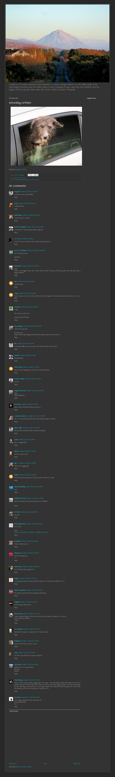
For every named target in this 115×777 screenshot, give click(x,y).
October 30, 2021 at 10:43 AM (35, 227)
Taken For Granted (19, 590)
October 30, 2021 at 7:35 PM (34, 499)
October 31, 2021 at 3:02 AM (31, 629)
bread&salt (17, 541)
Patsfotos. (17, 307)
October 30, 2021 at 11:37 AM (26, 282)
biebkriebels (18, 215)
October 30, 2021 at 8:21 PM (34, 524)
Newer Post (13, 764)
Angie (16, 293)
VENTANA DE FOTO (20, 499)
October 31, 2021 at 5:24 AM (30, 641)
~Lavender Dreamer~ (20, 416)
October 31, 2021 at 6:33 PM (31, 680)
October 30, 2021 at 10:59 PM (31, 567)
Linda (16, 440)
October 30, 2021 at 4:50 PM (27, 463)
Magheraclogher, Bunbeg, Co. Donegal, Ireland (27, 180)
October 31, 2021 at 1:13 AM (34, 590)
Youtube (45, 532)
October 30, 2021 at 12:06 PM (27, 293)
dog (15, 178)
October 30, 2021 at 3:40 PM (26, 440)
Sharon (16, 451)
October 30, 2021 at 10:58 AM (25, 239)
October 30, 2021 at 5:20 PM (27, 475)
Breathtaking (18, 680)
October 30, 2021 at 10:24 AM (31, 215)
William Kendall (19, 379)
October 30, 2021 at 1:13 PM (31, 367)
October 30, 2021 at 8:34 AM (29, 192)
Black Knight (18, 428)
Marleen (16, 356)
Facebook (31, 532)
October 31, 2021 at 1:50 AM (29, 602)
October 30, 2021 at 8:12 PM (29, 512)
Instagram (38, 532)
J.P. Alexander (18, 629)
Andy (15, 204)
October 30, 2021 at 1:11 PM (28, 356)
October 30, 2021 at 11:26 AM (36, 251)
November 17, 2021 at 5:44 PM (30, 698)
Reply (16, 197)
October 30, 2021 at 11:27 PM (28, 579)
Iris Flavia (17, 512)
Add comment (14, 711)
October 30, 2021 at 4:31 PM (27, 451)
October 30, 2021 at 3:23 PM (36, 416)
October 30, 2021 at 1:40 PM (33, 379)
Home (45, 764)
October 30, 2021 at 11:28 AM (30, 266)
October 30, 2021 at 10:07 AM (26, 204)
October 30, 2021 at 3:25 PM (31, 428)
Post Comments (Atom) (24, 767)
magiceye (17, 602)
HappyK (16, 579)
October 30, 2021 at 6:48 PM (34, 487)
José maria (17, 665)
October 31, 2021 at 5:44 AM (26, 653)
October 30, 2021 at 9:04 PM (30, 541)
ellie (15, 344)
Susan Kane (17, 567)
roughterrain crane (20, 391)
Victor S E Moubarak (20, 251)
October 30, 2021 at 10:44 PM (30, 553)
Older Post (77, 764)
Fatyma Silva (18, 614)
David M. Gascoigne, (20, 227)
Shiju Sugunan (18, 326)
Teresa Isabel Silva (19, 524)
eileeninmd (17, 266)
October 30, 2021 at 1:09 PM (25, 344)
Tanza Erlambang (19, 487)
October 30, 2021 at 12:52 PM (32, 326)
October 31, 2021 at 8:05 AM (30, 665)
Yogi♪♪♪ (16, 463)
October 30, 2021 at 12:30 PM (29, 307)
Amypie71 (17, 192)
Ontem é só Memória (20, 532)
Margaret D (17, 641)
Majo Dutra (17, 553)
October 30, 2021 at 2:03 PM (35, 391)
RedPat (16, 475)
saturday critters (20, 169)
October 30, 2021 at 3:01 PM (30, 404)
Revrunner (17, 404)
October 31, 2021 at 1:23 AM (31, 614)
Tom (15, 282)
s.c (15, 239)
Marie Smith (18, 367)
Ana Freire (17, 698)
